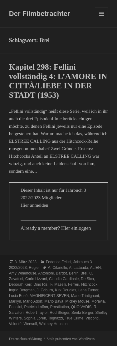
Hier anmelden (34, 205)
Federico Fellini (58, 262)
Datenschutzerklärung (25, 339)
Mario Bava (53, 301)
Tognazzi (55, 318)
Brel (83, 273)
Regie (33, 267)
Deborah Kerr (20, 284)
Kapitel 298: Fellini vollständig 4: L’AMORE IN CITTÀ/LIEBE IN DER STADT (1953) (58, 81)
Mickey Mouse (78, 301)
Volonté (15, 324)
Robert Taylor (36, 312)
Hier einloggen (76, 228)
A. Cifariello (57, 267)
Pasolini (15, 307)
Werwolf (30, 324)
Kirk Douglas (65, 290)
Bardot (61, 273)
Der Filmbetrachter (39, 13)
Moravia (98, 301)
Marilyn (15, 301)
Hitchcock (89, 284)
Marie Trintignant (85, 296)
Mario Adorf (32, 301)
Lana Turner (88, 290)
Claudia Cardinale (64, 279)
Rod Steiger (59, 312)
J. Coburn (45, 290)
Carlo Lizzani (36, 279)
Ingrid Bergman (22, 290)
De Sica (87, 279)
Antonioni (46, 273)
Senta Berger (82, 312)
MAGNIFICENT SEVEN (49, 296)
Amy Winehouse (22, 273)
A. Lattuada (78, 267)
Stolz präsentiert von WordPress (70, 339)
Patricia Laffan (36, 307)
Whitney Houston (53, 324)
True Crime (74, 318)
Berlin (74, 273)
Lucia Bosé (18, 296)
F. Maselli (58, 284)
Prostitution (59, 307)
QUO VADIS (81, 307)
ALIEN (95, 267)
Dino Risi (40, 284)
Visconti (92, 318)
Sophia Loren (35, 318)
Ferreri (73, 284)
